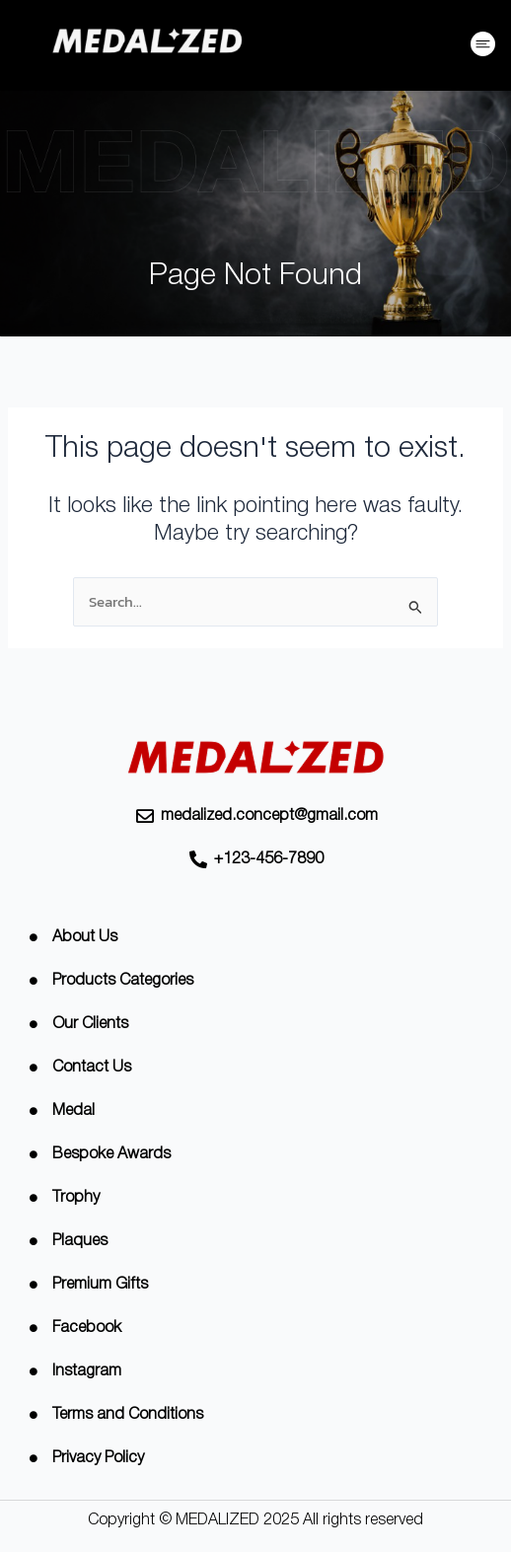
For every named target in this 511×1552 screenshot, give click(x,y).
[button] (483, 47)
